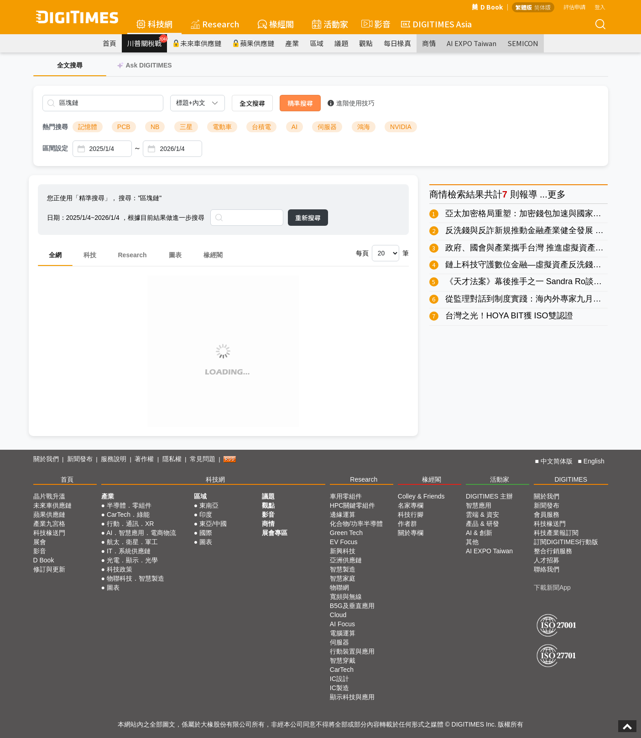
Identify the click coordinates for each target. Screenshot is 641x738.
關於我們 (46, 459)
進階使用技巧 (351, 103)
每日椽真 (397, 43)
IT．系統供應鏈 (129, 551)
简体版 (542, 7)
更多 (556, 194)
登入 (599, 6)
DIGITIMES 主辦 (489, 496)
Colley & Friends (421, 496)
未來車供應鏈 (196, 43)
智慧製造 (342, 569)
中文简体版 (557, 461)
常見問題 (202, 459)
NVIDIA (401, 126)
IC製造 (339, 687)
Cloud (338, 614)
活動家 (330, 24)
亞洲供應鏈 (346, 560)
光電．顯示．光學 (132, 560)
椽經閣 (276, 24)
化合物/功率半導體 (356, 523)
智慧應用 (478, 505)
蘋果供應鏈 (253, 43)
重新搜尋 (308, 217)
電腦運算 (342, 633)
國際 (205, 532)
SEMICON (522, 43)
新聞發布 (80, 459)
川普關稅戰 (147, 41)
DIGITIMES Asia (436, 24)
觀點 (366, 43)
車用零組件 (346, 496)
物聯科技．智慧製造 (135, 578)
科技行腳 (410, 514)
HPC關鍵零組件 (352, 505)
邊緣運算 (342, 514)
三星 (186, 126)
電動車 (222, 126)
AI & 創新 (479, 532)
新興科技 (342, 551)
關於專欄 (410, 532)
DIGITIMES (570, 479)
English (594, 461)
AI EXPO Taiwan (471, 43)
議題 (341, 43)
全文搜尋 (252, 103)
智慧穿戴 (342, 660)
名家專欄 (410, 505)
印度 (205, 514)
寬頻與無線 (346, 596)
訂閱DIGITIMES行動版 (566, 542)
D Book (487, 6)
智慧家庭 (342, 578)
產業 (292, 43)
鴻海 (363, 126)
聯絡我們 (546, 569)
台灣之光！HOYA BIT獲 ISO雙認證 (509, 315)
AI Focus (342, 624)
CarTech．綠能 (128, 514)
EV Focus (344, 542)
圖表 (175, 255)
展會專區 (274, 532)
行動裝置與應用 (352, 651)
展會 (39, 542)
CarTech (342, 669)
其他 (472, 542)
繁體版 (524, 7)
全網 (55, 255)
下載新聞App (552, 587)
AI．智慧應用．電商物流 (141, 532)
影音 (374, 24)
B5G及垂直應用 (352, 605)
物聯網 (339, 587)
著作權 (144, 459)
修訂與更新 (49, 569)
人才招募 (546, 560)
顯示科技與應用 (352, 697)
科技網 (154, 24)
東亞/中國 (213, 523)
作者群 (407, 523)
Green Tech (346, 532)
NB (155, 126)
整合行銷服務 (553, 551)
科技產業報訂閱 (556, 532)
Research (215, 24)
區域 (316, 43)
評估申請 (574, 6)
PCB (123, 126)
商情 (429, 43)
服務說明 (113, 459)
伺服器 (327, 126)
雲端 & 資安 (482, 514)
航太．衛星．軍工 (132, 542)
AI (294, 126)
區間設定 (55, 148)
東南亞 (209, 505)
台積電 (261, 126)
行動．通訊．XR (130, 523)
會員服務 (546, 514)
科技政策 (119, 569)
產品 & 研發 (482, 523)
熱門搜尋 (55, 126)
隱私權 (172, 459)
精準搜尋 (300, 103)
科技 (89, 255)
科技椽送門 (49, 532)
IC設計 (339, 678)
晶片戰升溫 (49, 496)
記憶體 (87, 126)
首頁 (109, 43)
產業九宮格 (49, 523)
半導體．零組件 (129, 505)
